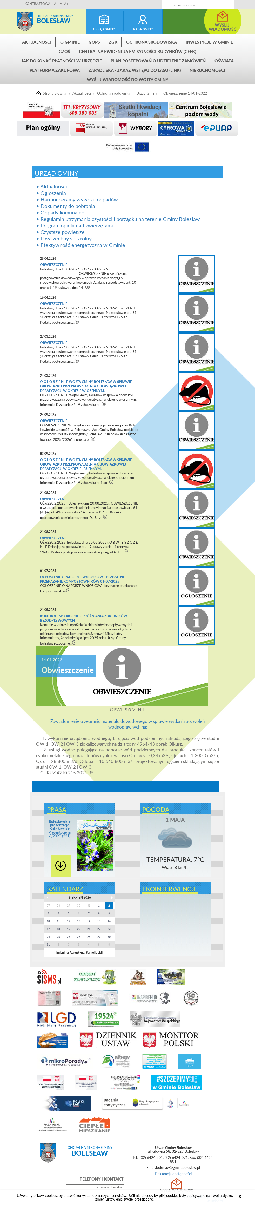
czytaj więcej (87, 286)
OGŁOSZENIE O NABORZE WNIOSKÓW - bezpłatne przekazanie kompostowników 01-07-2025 (82, 579)
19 (68, 928)
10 (48, 921)
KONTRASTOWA (37, 4)
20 (78, 928)
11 (58, 921)
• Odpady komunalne (60, 212)
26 (68, 936)
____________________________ (69, 251)
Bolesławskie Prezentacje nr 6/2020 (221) (60, 828)
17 (48, 928)
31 (48, 944)
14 (88, 921)
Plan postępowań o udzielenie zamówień (158, 60)
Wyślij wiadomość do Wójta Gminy (128, 79)
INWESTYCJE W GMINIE (209, 42)
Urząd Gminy (146, 93)
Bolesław (53, 20)
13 (78, 921)
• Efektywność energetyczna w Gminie (80, 245)
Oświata (224, 60)
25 (58, 936)
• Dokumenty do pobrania (65, 206)
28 (88, 936)
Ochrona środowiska (151, 42)
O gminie (70, 42)
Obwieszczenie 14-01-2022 (185, 93)
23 (109, 928)
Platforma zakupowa (55, 70)
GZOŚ (64, 51)
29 (98, 936)
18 (58, 928)
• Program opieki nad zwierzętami (74, 225)
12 (68, 921)
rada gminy (143, 29)
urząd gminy (104, 29)
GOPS (94, 42)
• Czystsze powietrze (60, 232)
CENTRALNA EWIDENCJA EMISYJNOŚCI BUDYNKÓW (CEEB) (137, 51)
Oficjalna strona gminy (55, 15)
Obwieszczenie (54, 265)
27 (78, 936)
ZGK (113, 42)
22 (98, 928)
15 (98, 921)
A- (56, 4)
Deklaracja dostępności (173, 1173)
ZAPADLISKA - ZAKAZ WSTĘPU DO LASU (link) (135, 70)
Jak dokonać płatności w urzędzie (61, 60)
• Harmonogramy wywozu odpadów (77, 199)
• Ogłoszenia (51, 193)
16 (109, 921)
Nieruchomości (207, 70)
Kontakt (209, 3)
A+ (66, 4)
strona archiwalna (109, 1187)
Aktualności (36, 42)
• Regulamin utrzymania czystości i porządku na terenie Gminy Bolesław (118, 219)
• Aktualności (51, 186)
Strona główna (25, 21)
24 (48, 936)
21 (88, 928)
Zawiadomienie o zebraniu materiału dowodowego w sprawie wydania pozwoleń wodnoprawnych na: (127, 724)
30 (109, 936)
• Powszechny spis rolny (64, 238)
